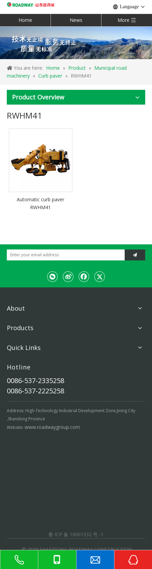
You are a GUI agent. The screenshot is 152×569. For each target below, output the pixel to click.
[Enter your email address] (64, 254)
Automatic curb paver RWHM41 (40, 203)
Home (25, 20)
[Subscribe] (135, 254)
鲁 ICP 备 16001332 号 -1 (76, 534)
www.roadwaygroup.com (52, 427)
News (76, 20)
